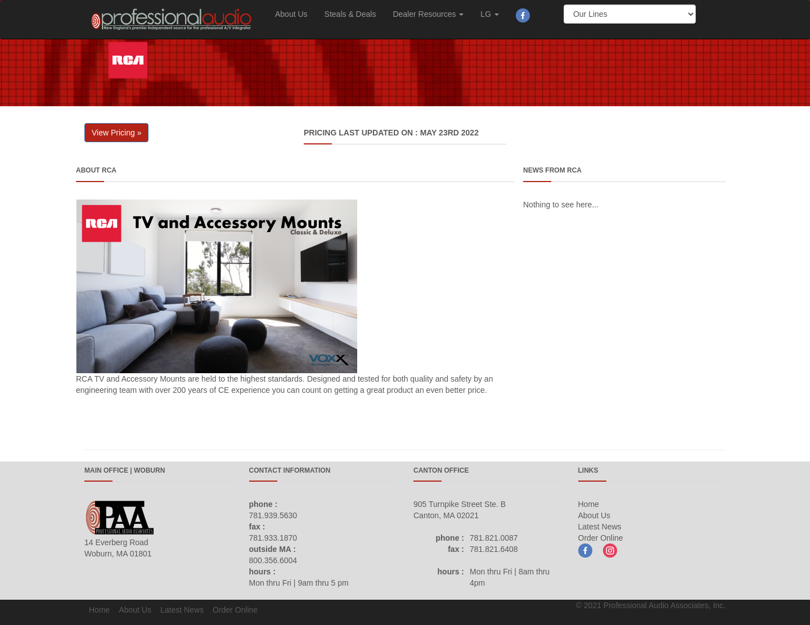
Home (588, 504)
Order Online (600, 537)
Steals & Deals (350, 14)
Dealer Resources (428, 14)
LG (489, 14)
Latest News (600, 526)
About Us (291, 14)
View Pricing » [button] (116, 132)
